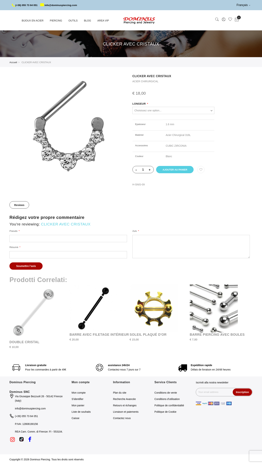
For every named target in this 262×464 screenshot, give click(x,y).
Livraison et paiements (125, 411)
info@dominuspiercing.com (60, 5)
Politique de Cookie (165, 411)
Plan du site (119, 392)
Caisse (76, 417)
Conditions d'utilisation (167, 398)
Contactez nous (122, 417)
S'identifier (78, 398)
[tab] (19, 204)
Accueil (13, 62)
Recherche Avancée (124, 398)
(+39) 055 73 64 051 (25, 5)
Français (243, 5)
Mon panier (78, 405)
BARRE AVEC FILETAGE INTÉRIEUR (99, 334)
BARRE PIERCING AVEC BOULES (217, 334)
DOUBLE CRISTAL (24, 342)
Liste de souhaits (81, 411)
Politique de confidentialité (169, 405)
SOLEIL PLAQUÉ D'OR (148, 334)
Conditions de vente (165, 392)
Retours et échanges (124, 405)
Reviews (19, 204)
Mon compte (79, 392)
